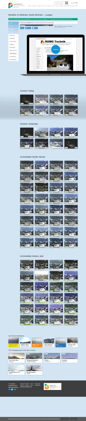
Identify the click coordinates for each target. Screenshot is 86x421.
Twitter (12, 413)
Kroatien (49, 5)
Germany (34, 5)
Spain (53, 5)
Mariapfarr (12, 44)
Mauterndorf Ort (13, 50)
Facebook (9, 413)
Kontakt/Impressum (12, 409)
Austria (29, 5)
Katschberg (12, 35)
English (76, 2)
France (56, 5)
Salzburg (12, 29)
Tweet (29, 51)
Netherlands (67, 5)
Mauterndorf (12, 47)
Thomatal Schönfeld (14, 56)
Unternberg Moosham (14, 59)
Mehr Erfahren (64, 419)
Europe (72, 5)
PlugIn (22, 51)
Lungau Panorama (14, 41)
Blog (15, 412)
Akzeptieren (73, 419)
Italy (45, 5)
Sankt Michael (13, 53)
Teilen (36, 51)
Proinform (13, 407)
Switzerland (40, 5)
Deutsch (72, 2)
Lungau (11, 32)
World (76, 5)
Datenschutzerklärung (13, 410)
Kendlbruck (12, 38)
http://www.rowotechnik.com (60, 48)
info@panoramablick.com (26, 410)
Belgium (61, 5)
